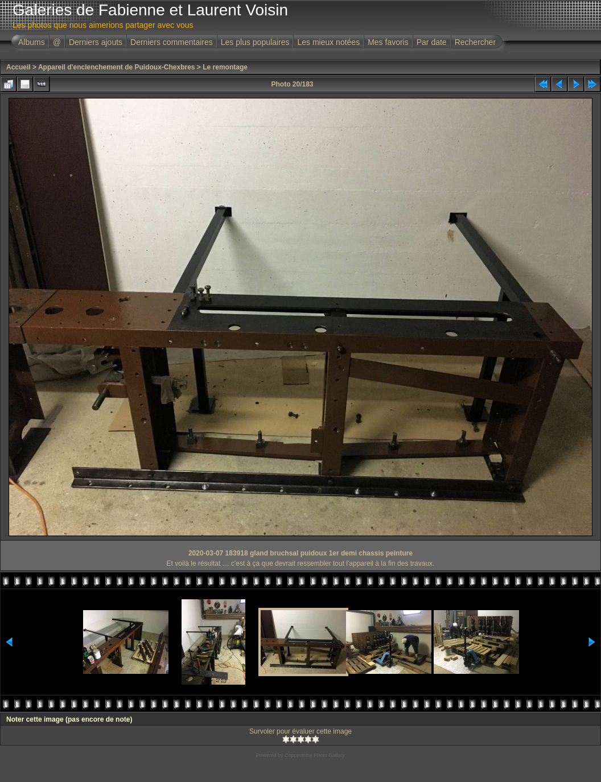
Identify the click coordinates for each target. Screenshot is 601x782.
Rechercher (475, 42)
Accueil (18, 67)
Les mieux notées (328, 42)
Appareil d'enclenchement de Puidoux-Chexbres (116, 67)
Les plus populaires (255, 42)
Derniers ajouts (95, 42)
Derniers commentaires (171, 42)
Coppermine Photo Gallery (315, 755)
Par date (432, 42)
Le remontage (225, 67)
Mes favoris (388, 42)
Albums (31, 42)
